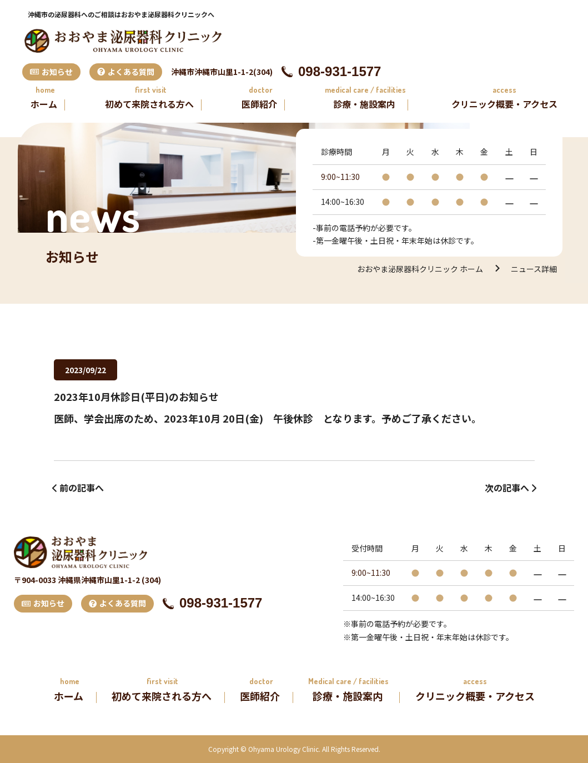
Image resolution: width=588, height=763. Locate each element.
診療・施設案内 (364, 104)
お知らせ (51, 71)
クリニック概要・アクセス (504, 104)
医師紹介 (259, 104)
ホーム (44, 104)
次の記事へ (507, 487)
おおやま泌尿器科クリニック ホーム (420, 268)
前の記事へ (81, 487)
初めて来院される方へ (149, 104)
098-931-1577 (331, 71)
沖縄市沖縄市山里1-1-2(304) (222, 71)
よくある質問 (125, 71)
